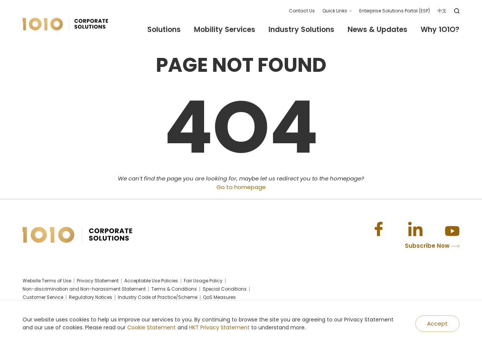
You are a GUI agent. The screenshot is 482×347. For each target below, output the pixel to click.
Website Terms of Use (47, 281)
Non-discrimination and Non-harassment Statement (84, 289)
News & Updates (377, 30)
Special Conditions (225, 289)
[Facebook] (378, 229)
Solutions (164, 30)
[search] (456, 11)
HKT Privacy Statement (219, 327)
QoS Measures (219, 297)
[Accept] (437, 323)
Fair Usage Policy (203, 281)
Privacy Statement (98, 281)
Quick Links (334, 11)
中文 (442, 11)
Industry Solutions (301, 30)
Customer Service (43, 297)
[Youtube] (452, 229)
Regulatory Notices (90, 297)
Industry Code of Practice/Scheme (157, 297)
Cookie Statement (151, 327)
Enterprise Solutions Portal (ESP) (394, 11)
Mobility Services (224, 30)
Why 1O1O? (440, 30)
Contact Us (302, 11)
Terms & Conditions (174, 289)
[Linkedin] (415, 229)
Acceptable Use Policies (151, 281)
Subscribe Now (432, 246)
